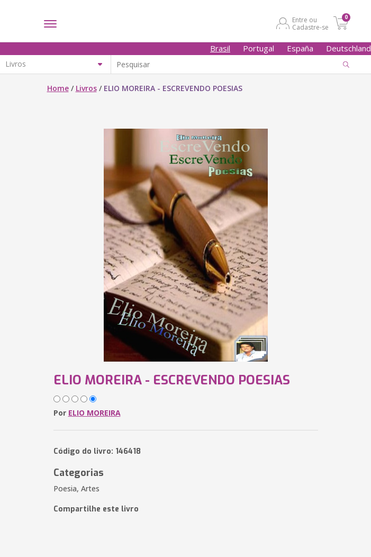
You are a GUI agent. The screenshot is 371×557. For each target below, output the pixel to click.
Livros (86, 88)
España (300, 48)
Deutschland (348, 48)
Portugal (258, 48)
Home (58, 88)
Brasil (220, 48)
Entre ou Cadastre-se (310, 23)
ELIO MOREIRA (94, 413)
